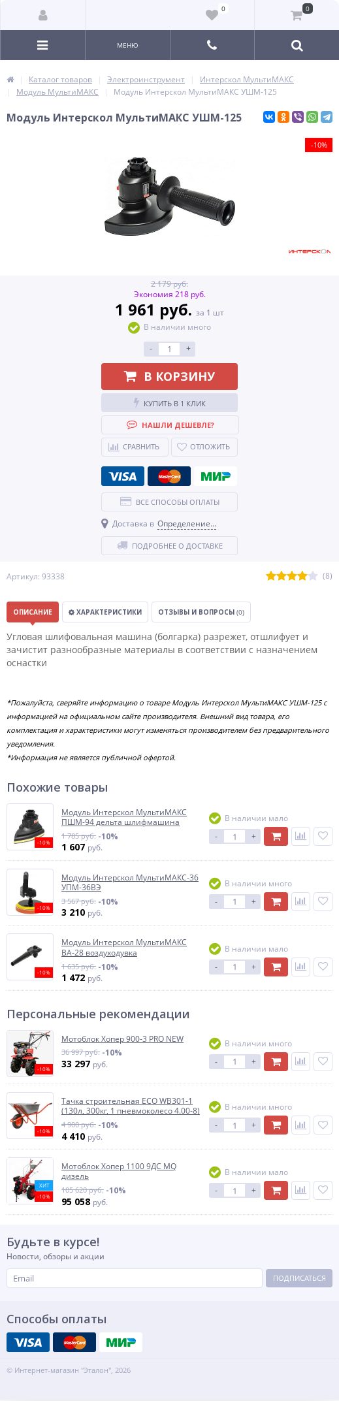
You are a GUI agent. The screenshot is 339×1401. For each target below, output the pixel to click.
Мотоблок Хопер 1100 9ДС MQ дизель (118, 1171)
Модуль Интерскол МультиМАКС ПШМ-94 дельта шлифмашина (124, 817)
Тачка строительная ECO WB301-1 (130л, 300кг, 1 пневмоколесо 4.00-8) (130, 1106)
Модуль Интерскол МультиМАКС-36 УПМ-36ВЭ (130, 883)
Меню (127, 45)
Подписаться (299, 1278)
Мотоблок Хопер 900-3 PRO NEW (122, 1039)
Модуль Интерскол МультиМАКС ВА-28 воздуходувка (124, 947)
